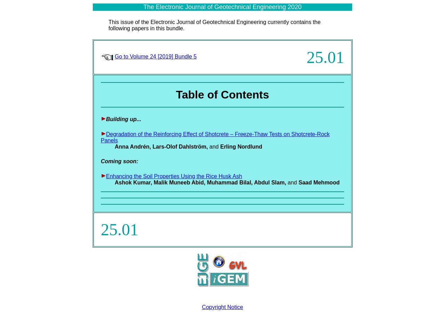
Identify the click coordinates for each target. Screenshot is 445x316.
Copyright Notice (222, 307)
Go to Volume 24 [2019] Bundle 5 (156, 57)
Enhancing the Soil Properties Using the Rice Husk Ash (174, 176)
